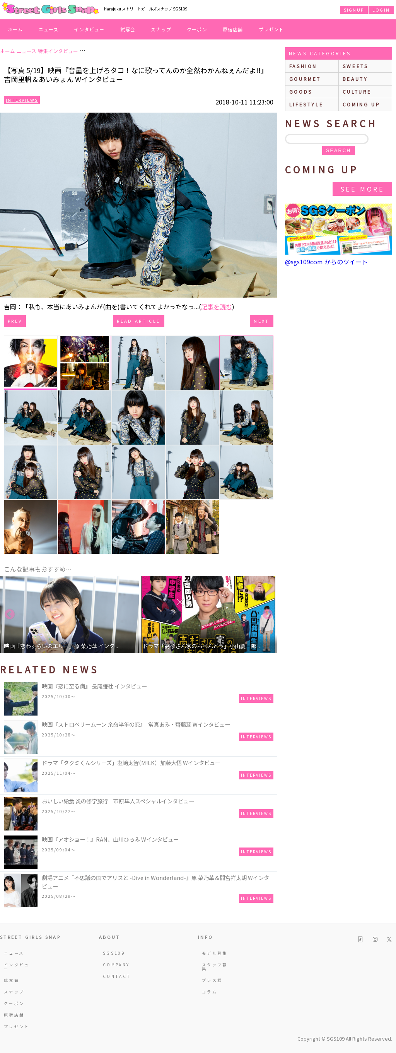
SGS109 (114, 953)
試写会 (128, 29)
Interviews (22, 100)
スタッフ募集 (215, 966)
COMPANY (116, 964)
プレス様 (212, 980)
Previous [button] (9, 614)
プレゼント (271, 29)
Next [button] (267, 614)
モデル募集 (215, 953)
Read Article (138, 321)
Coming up (361, 104)
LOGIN (381, 10)
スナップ (161, 29)
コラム (209, 992)
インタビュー (89, 29)
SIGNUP (354, 10)
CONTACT (117, 976)
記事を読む (216, 306)
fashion (303, 66)
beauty (355, 78)
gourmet (305, 78)
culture (357, 91)
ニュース (49, 29)
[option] (69, 614)
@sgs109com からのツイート (326, 261)
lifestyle (306, 104)
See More (362, 188)
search (338, 150)
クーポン (197, 29)
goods (300, 91)
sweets (356, 66)
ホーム (15, 29)
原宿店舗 (233, 29)
